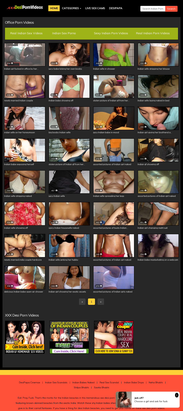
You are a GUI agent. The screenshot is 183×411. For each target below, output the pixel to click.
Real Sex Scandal (109, 382)
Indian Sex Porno (64, 33)
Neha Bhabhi (156, 382)
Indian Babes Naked (83, 382)
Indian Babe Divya (134, 382)
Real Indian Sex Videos (26, 33)
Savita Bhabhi (101, 387)
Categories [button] (71, 8)
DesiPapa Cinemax (29, 382)
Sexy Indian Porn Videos (111, 33)
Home (54, 8)
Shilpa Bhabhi (81, 387)
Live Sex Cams (95, 8)
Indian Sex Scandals (56, 382)
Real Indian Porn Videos (153, 33)
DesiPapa (115, 8)
